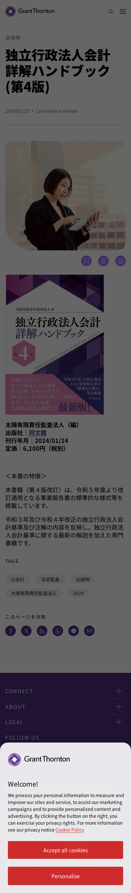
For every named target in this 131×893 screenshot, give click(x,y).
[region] (65, 818)
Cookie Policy (69, 829)
